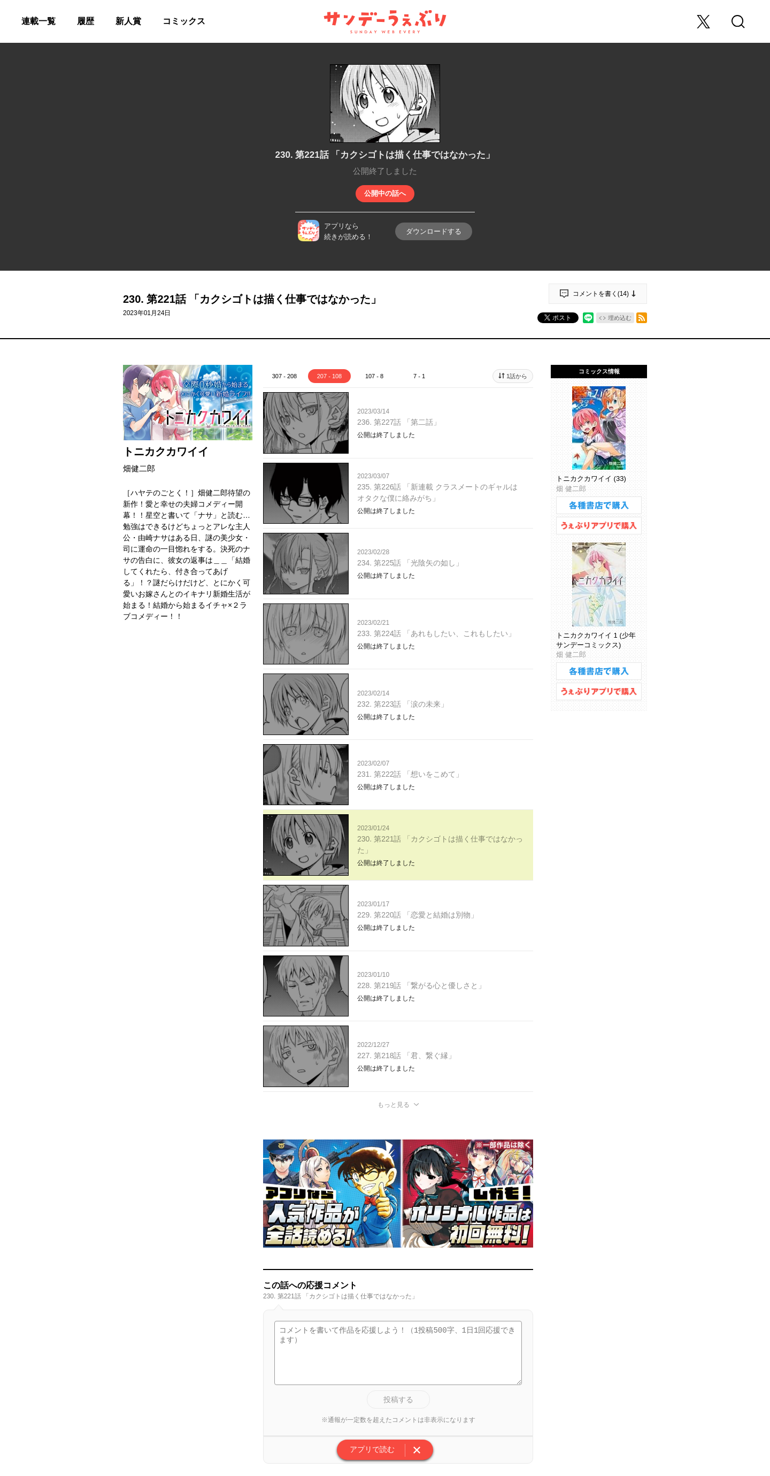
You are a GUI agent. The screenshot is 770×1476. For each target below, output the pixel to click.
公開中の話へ (385, 193)
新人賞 (128, 21)
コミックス (184, 21)
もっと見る (394, 1104)
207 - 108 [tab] (329, 376)
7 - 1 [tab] (419, 376)
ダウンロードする (433, 231)
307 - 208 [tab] (284, 376)
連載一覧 (38, 21)
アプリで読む (372, 1449)
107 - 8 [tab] (374, 376)
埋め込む (620, 318)
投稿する (398, 1399)
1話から (516, 376)
